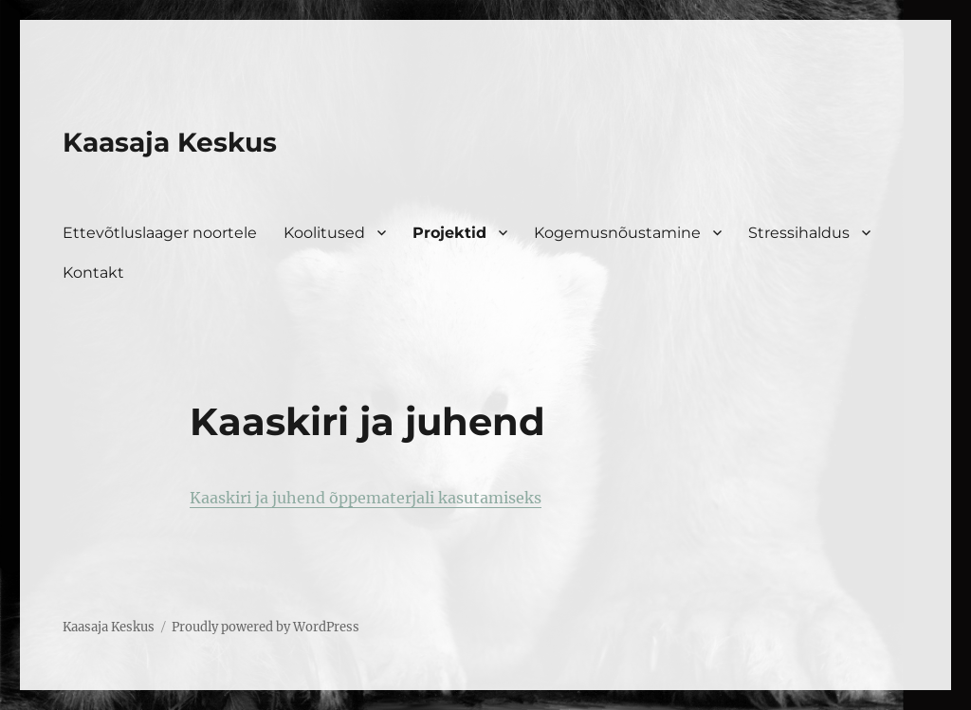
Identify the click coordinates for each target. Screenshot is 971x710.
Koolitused (324, 233)
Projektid (449, 233)
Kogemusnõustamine (617, 233)
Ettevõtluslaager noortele (160, 233)
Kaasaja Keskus (170, 142)
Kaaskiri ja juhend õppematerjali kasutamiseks (365, 497)
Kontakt (93, 273)
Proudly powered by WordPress (265, 627)
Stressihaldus (799, 233)
